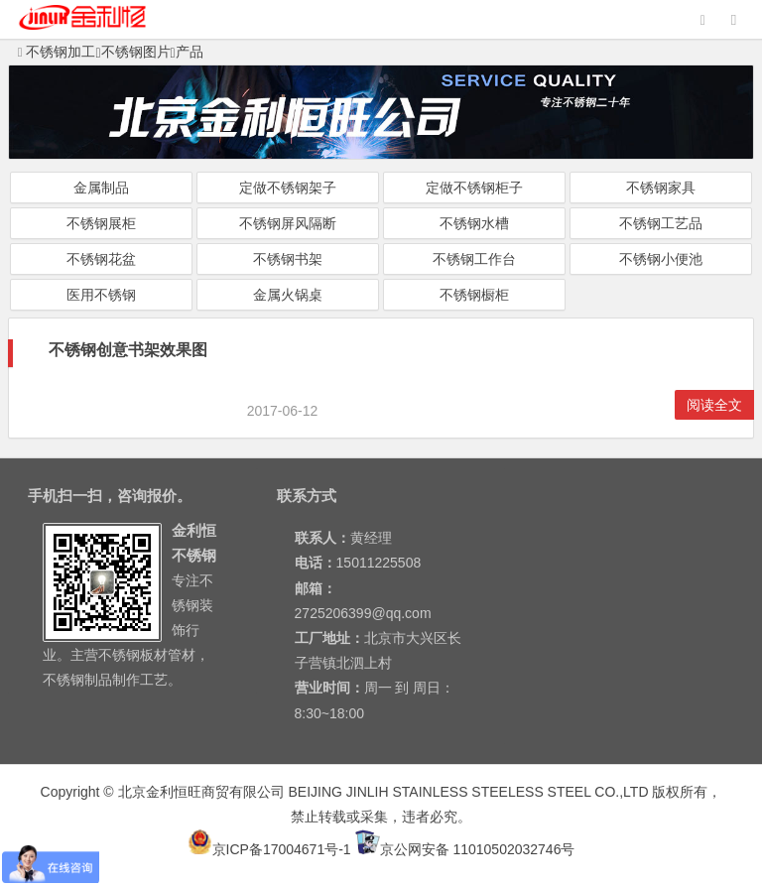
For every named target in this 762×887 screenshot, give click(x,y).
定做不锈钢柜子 (474, 187)
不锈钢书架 (287, 259)
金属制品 (101, 187)
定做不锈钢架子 (287, 187)
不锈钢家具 (661, 187)
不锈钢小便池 (660, 259)
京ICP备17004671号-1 (269, 849)
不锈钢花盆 (101, 259)
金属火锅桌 (287, 295)
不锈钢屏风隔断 (287, 223)
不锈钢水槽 (474, 223)
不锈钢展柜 (101, 223)
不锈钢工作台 (474, 259)
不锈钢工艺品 (660, 223)
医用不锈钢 (101, 295)
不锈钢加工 (57, 52)
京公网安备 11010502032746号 (465, 849)
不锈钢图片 (136, 52)
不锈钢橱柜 (474, 295)
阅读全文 (714, 405)
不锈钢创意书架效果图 (128, 349)
